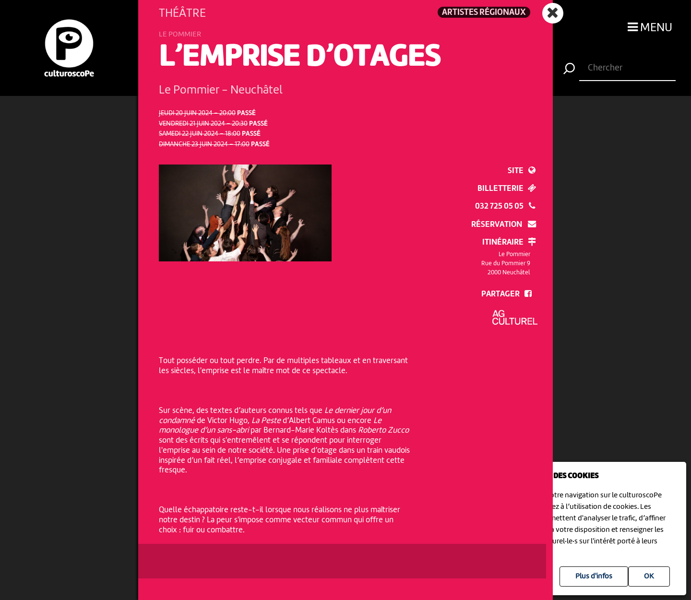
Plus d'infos (593, 576)
